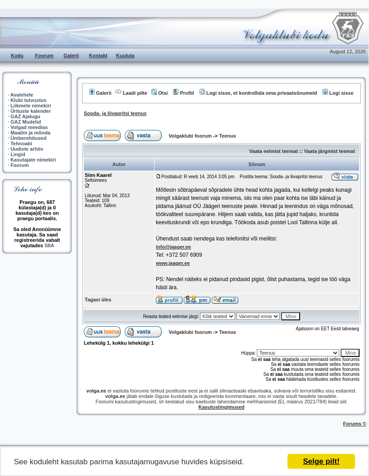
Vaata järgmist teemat (329, 151)
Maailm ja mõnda (30, 132)
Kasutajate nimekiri (33, 159)
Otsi (159, 93)
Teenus (227, 136)
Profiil (183, 93)
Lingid (17, 154)
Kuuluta (125, 55)
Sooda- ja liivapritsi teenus (115, 113)
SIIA (49, 245)
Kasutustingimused (221, 407)
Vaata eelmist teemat (273, 151)
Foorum (44, 55)
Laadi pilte (131, 93)
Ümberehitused (28, 138)
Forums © (355, 423)
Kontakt (98, 55)
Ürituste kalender (30, 111)
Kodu (17, 55)
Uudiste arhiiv (26, 149)
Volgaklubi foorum (191, 136)
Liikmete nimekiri (30, 105)
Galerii (71, 55)
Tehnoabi (21, 143)
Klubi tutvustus (28, 100)
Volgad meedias (29, 127)
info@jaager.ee (173, 247)
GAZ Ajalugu (25, 116)
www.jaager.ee (173, 263)
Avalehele (21, 94)
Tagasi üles (98, 299)
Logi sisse (338, 93)
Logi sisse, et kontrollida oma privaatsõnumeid (258, 93)
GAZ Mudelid (25, 122)
